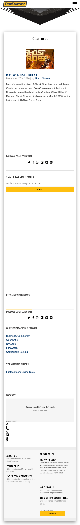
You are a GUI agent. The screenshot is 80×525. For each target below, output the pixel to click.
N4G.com (11, 344)
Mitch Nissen (42, 78)
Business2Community (18, 336)
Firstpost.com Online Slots (20, 372)
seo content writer (54, 490)
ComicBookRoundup (17, 352)
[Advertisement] (40, 128)
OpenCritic (12, 340)
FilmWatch (12, 348)
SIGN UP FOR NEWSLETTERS (20, 177)
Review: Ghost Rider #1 (21, 75)
